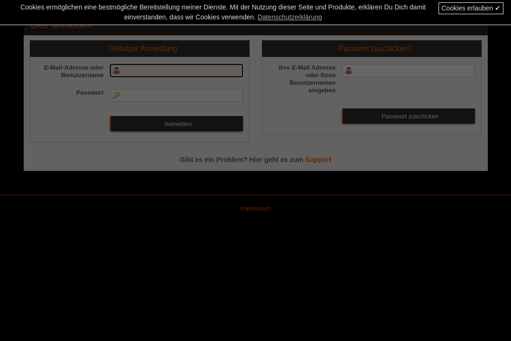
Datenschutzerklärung (290, 17)
